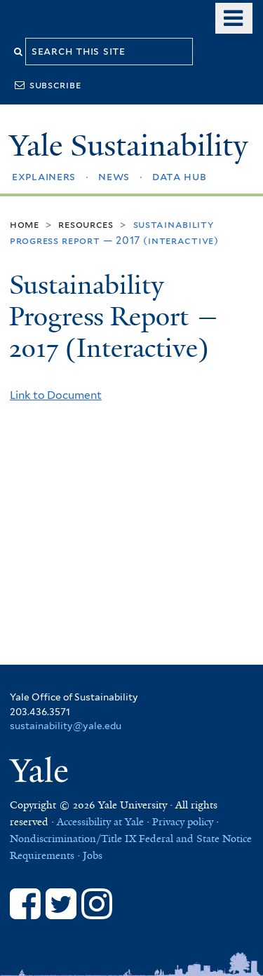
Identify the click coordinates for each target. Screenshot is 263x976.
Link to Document (56, 395)
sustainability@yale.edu (65, 725)
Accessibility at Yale (100, 822)
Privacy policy (182, 822)
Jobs (92, 855)
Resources (85, 224)
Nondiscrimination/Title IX (73, 839)
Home (24, 224)
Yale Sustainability (128, 145)
